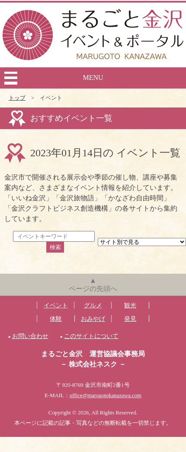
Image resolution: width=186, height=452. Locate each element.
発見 (130, 318)
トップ (17, 98)
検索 (55, 247)
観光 (130, 305)
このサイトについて (91, 335)
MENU (93, 77)
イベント (56, 305)
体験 (56, 318)
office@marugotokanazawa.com (105, 395)
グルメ (93, 305)
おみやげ (93, 318)
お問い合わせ (30, 335)
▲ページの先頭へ (93, 284)
